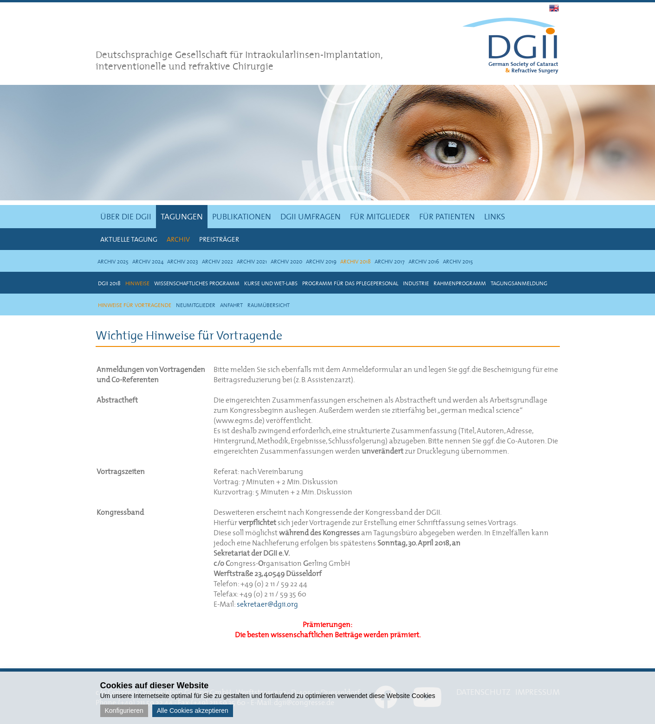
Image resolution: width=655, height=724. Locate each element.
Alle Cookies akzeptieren (192, 710)
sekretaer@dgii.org (267, 604)
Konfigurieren (124, 710)
